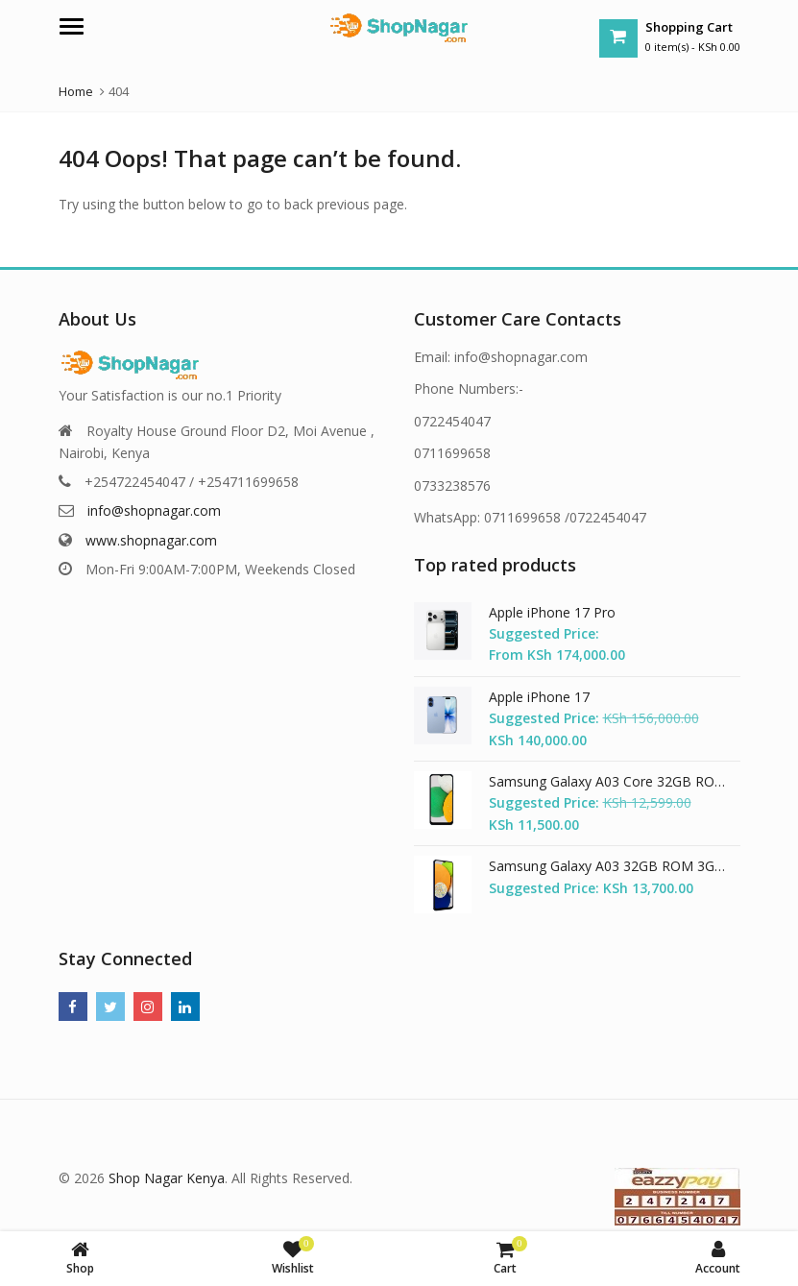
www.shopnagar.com (151, 540)
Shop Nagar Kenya (167, 1178)
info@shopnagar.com (154, 510)
